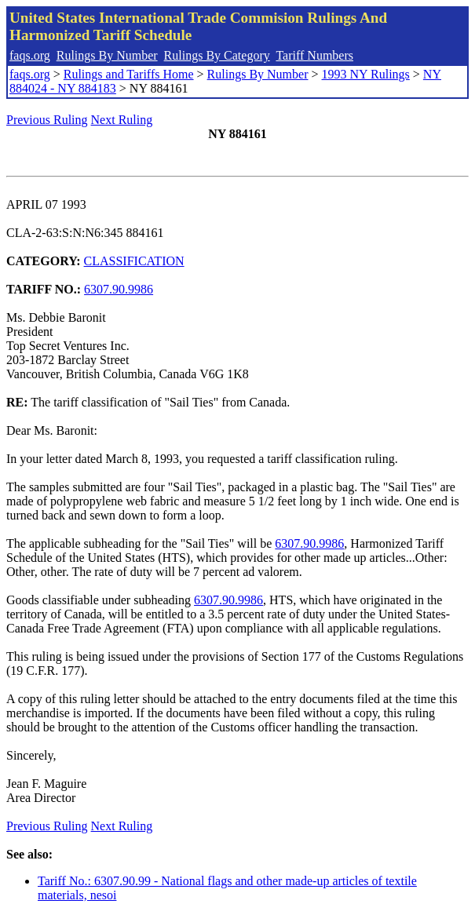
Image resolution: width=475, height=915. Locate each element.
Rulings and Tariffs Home (129, 74)
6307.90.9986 (118, 289)
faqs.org (29, 55)
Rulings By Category (217, 55)
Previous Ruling (47, 119)
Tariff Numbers (314, 55)
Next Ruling (122, 119)
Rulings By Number (107, 55)
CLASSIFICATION (134, 261)
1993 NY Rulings (366, 74)
